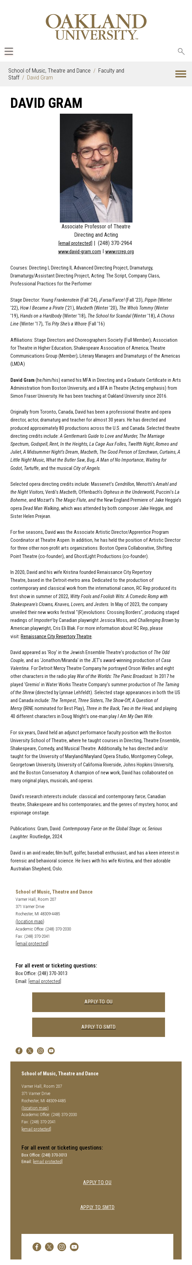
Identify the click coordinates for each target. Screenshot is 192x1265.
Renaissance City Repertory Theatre (56, 637)
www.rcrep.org (119, 252)
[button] (181, 74)
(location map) (30, 922)
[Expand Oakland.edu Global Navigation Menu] (9, 51)
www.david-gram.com (79, 252)
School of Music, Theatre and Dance (49, 70)
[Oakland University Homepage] (96, 27)
